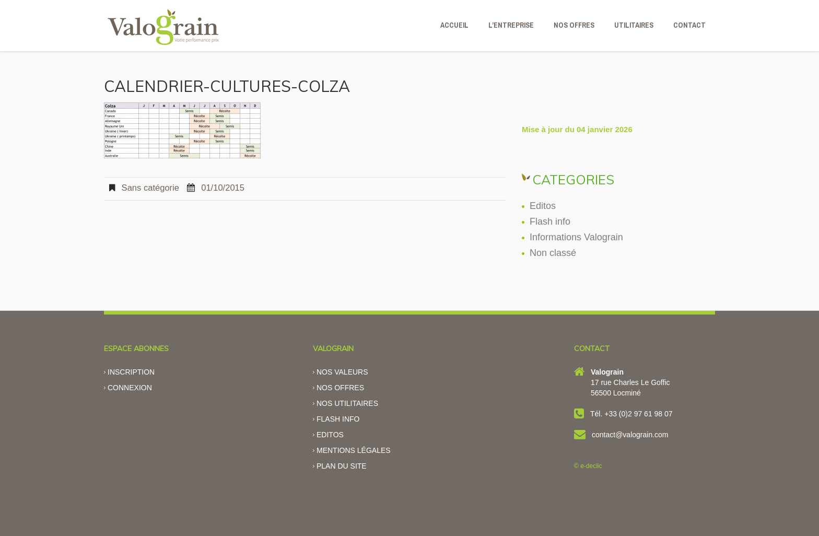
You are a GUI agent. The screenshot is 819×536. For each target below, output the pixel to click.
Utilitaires (633, 25)
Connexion (130, 387)
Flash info (550, 221)
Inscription (131, 372)
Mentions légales (354, 450)
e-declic (591, 466)
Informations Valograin (576, 237)
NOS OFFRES (574, 25)
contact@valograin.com (630, 434)
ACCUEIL (454, 25)
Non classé (553, 253)
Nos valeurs (342, 372)
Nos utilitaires (347, 403)
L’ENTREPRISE (511, 25)
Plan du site (342, 466)
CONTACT (689, 25)
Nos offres (340, 387)
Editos (543, 206)
